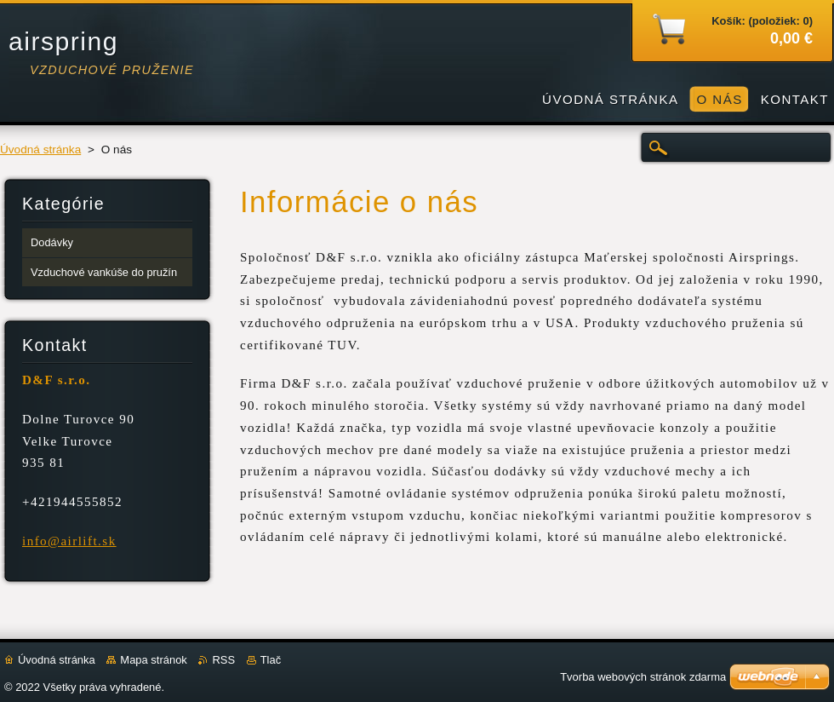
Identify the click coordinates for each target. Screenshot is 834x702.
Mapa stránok (153, 659)
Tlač (270, 659)
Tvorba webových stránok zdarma (643, 676)
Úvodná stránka (40, 149)
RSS (223, 659)
